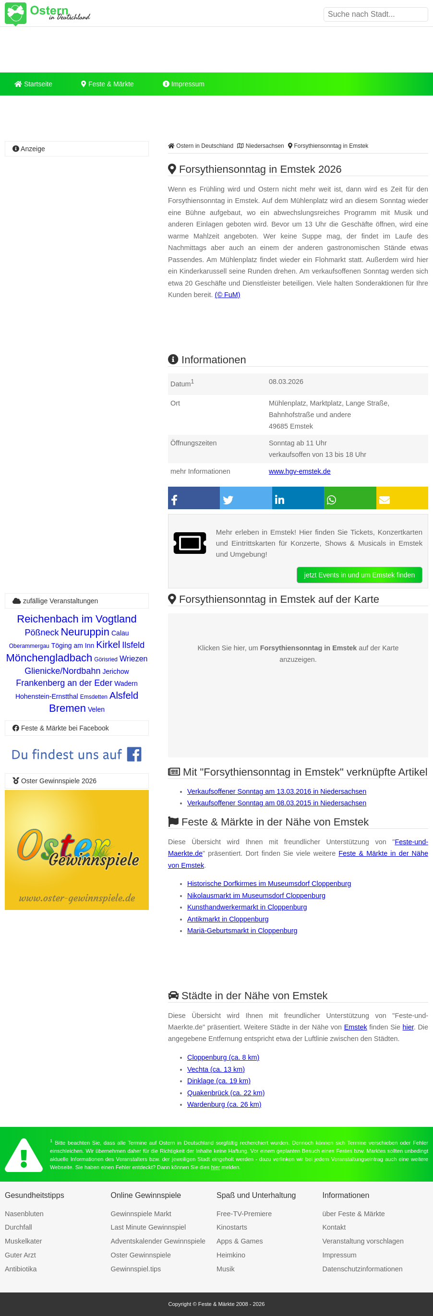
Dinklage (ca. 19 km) (219, 1081)
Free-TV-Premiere (244, 1214)
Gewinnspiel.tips (136, 1269)
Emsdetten (94, 697)
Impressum (183, 84)
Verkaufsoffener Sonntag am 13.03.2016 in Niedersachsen (276, 791)
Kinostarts (231, 1227)
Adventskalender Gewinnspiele (158, 1241)
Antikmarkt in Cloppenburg (228, 919)
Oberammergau (29, 646)
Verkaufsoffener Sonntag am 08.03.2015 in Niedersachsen (276, 803)
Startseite (33, 84)
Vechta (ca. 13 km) (216, 1069)
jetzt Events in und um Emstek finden (359, 575)
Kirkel (108, 644)
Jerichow (115, 671)
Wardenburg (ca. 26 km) (224, 1104)
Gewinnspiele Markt (141, 1214)
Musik (225, 1269)
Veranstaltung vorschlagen (363, 1241)
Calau (120, 633)
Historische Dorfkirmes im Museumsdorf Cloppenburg (269, 883)
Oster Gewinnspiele (141, 1255)
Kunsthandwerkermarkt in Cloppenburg (247, 907)
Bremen (67, 708)
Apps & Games (239, 1241)
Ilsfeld (133, 645)
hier (408, 1027)
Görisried (106, 659)
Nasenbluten (24, 1214)
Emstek (355, 1027)
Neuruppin (84, 632)
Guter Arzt (20, 1255)
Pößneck (41, 632)
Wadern (126, 683)
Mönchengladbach (49, 658)
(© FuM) (228, 295)
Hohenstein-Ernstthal (46, 696)
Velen (96, 709)
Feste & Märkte (107, 84)
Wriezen (133, 659)
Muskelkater (23, 1241)
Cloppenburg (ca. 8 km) (223, 1057)
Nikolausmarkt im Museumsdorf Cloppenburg (256, 895)
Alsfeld (123, 695)
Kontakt (334, 1227)
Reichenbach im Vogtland (77, 619)
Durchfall (18, 1227)
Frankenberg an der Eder (64, 683)
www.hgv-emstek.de (300, 471)
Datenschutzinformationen (363, 1269)
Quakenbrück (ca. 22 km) (226, 1093)
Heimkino (230, 1255)
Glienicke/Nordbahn (62, 671)
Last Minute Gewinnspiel (148, 1227)
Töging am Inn (73, 645)
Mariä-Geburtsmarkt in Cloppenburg (242, 930)
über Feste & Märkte (354, 1214)
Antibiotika (20, 1269)
